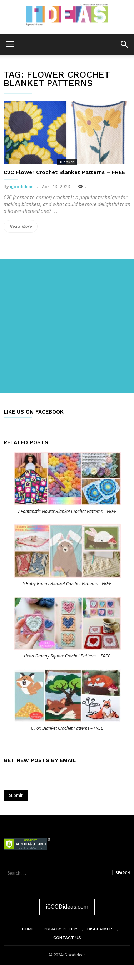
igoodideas (22, 186)
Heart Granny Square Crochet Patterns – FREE (67, 656)
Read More (23, 226)
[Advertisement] (67, 326)
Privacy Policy (61, 929)
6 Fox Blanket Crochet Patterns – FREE (67, 728)
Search (122, 872)
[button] (124, 44)
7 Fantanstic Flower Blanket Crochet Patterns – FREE (67, 511)
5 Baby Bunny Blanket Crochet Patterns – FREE (67, 584)
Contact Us (67, 937)
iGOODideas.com (67, 906)
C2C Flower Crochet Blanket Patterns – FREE (64, 172)
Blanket (67, 162)
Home (28, 929)
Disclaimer (99, 929)
